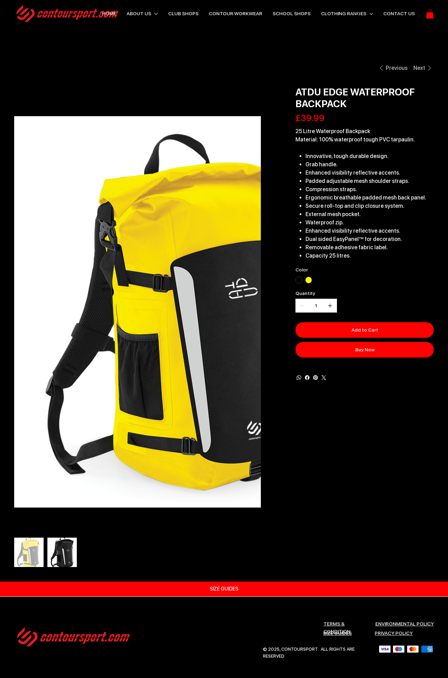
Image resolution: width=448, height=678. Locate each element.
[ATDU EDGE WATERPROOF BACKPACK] (84, 67)
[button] (430, 13)
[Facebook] (307, 377)
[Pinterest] (315, 377)
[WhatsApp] (298, 377)
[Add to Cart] (364, 330)
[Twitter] (323, 377)
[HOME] (22, 67)
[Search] (357, 14)
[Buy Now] (364, 349)
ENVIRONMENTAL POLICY (404, 623)
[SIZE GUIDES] (224, 589)
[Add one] (330, 306)
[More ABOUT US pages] (156, 14)
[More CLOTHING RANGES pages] (371, 14)
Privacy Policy (394, 633)
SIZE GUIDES (337, 633)
